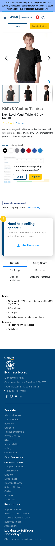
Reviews (40, 270)
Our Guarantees (13, 462)
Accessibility (10, 525)
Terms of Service (14, 432)
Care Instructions (40, 277)
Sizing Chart (40, 263)
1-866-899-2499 (15, 391)
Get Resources (28, 245)
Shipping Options (14, 466)
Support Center (13, 509)
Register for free (39, 26)
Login (17, 26)
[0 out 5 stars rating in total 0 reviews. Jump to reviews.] (13, 123)
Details (14, 263)
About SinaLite (12, 415)
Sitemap (9, 440)
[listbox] (27, 151)
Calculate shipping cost (15, 203)
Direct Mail (10, 479)
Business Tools (12, 521)
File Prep (15, 270)
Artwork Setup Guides (16, 513)
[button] (49, 80)
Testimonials (11, 419)
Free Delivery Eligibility (17, 517)
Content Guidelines (15, 278)
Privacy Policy (12, 436)
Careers (9, 427)
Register (35, 176)
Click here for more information (22, 539)
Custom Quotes (13, 483)
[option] (5, 150)
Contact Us (10, 452)
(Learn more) (33, 207)
